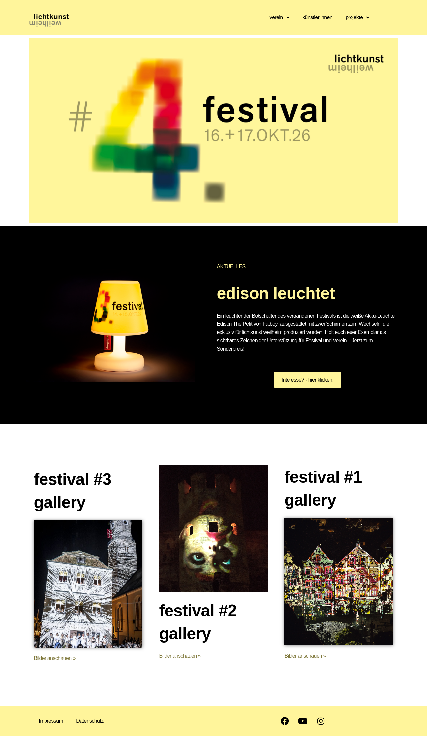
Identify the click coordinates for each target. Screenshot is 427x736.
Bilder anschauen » (55, 658)
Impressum (51, 721)
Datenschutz (89, 721)
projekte (357, 17)
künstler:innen (317, 17)
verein (279, 17)
